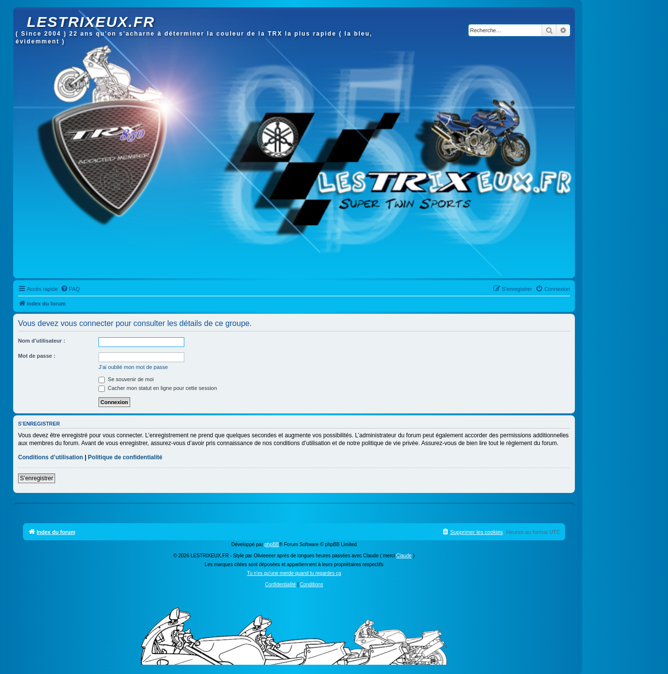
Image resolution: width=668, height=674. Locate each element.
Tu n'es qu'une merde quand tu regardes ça (294, 573)
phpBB (271, 544)
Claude (404, 555)
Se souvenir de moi (126, 379)
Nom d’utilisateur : (41, 341)
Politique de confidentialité (125, 457)
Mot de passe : (36, 356)
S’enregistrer (36, 478)
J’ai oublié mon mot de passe (133, 367)
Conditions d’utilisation (50, 457)
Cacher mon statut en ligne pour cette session (157, 388)
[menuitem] (70, 289)
